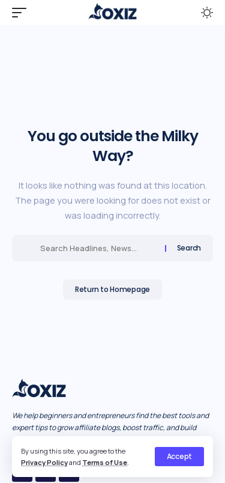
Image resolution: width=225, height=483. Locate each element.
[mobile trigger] (22, 12)
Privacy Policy (44, 462)
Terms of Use (104, 462)
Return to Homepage (112, 289)
